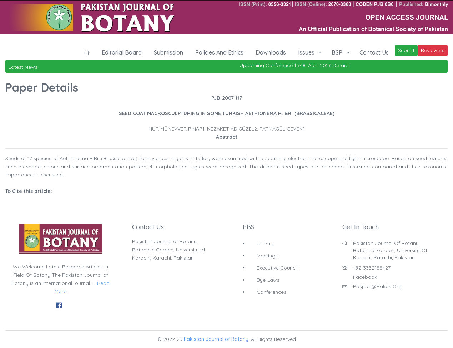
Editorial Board (122, 52)
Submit (406, 50)
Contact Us (374, 52)
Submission (168, 52)
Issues (306, 52)
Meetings (267, 255)
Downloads (271, 52)
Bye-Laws (268, 280)
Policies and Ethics (219, 52)
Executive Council (277, 268)
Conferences (271, 292)
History (265, 243)
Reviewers (432, 50)
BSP (337, 52)
